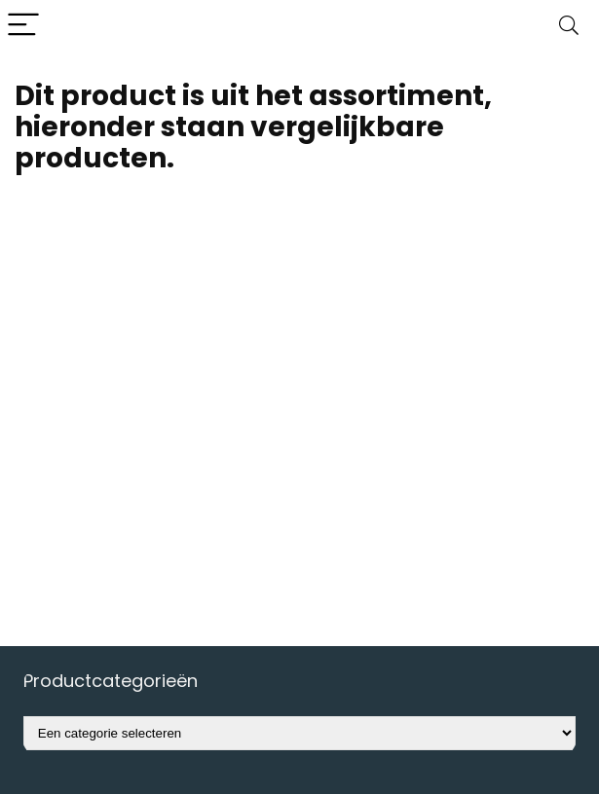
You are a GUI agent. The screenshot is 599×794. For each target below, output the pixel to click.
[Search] (568, 26)
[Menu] (23, 26)
